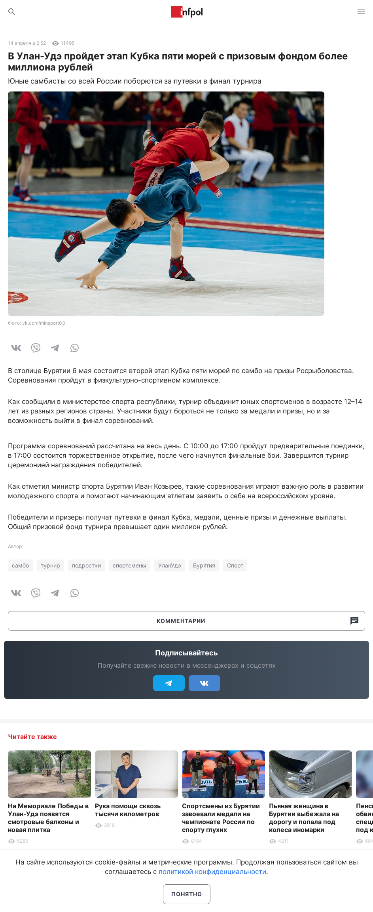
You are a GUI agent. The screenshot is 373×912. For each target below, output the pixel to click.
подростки (86, 565)
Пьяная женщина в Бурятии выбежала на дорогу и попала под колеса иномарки (304, 818)
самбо (20, 565)
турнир (50, 565)
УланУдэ (169, 565)
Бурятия (204, 565)
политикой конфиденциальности (212, 872)
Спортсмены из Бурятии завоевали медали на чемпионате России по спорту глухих (221, 818)
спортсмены (129, 565)
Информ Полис (187, 12)
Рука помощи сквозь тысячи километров (128, 810)
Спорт (235, 565)
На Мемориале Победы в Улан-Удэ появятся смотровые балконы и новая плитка (48, 818)
